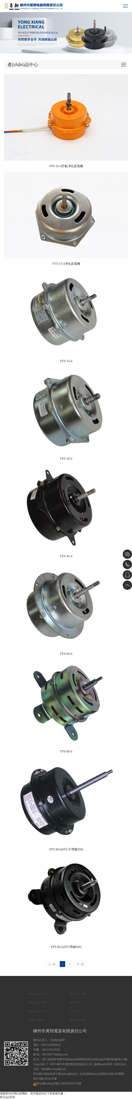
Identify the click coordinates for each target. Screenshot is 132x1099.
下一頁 (80, 964)
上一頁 (51, 964)
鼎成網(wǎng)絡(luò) (53, 1074)
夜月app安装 (7, 1097)
